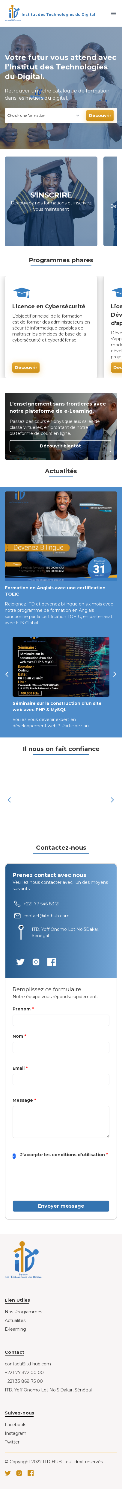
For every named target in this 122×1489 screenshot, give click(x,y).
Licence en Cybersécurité (48, 306)
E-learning (15, 1329)
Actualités (15, 1320)
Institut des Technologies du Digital (58, 14)
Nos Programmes (23, 1312)
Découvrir (100, 115)
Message (24, 1100)
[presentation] (58, 1184)
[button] (9, 685)
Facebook (15, 1424)
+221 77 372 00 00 (24, 1372)
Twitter (12, 1442)
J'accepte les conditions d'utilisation (64, 1154)
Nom (19, 1036)
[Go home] (24, 1260)
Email (20, 1068)
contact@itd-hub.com (28, 1364)
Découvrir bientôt (60, 446)
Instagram (15, 1433)
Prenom (23, 1009)
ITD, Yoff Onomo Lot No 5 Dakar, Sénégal (48, 1390)
